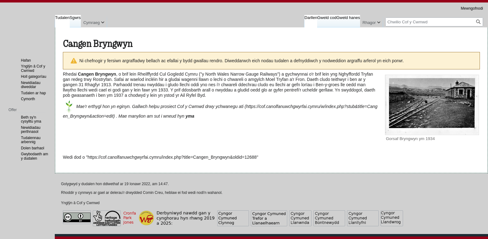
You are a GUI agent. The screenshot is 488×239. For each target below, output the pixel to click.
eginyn (123, 106)
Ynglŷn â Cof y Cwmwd (80, 203)
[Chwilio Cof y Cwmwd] (434, 21)
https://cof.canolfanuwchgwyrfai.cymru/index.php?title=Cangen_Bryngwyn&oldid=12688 (171, 157)
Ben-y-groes (327, 84)
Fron (299, 79)
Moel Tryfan (276, 79)
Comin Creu (153, 192)
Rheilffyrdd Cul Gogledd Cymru (168, 74)
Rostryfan (102, 79)
